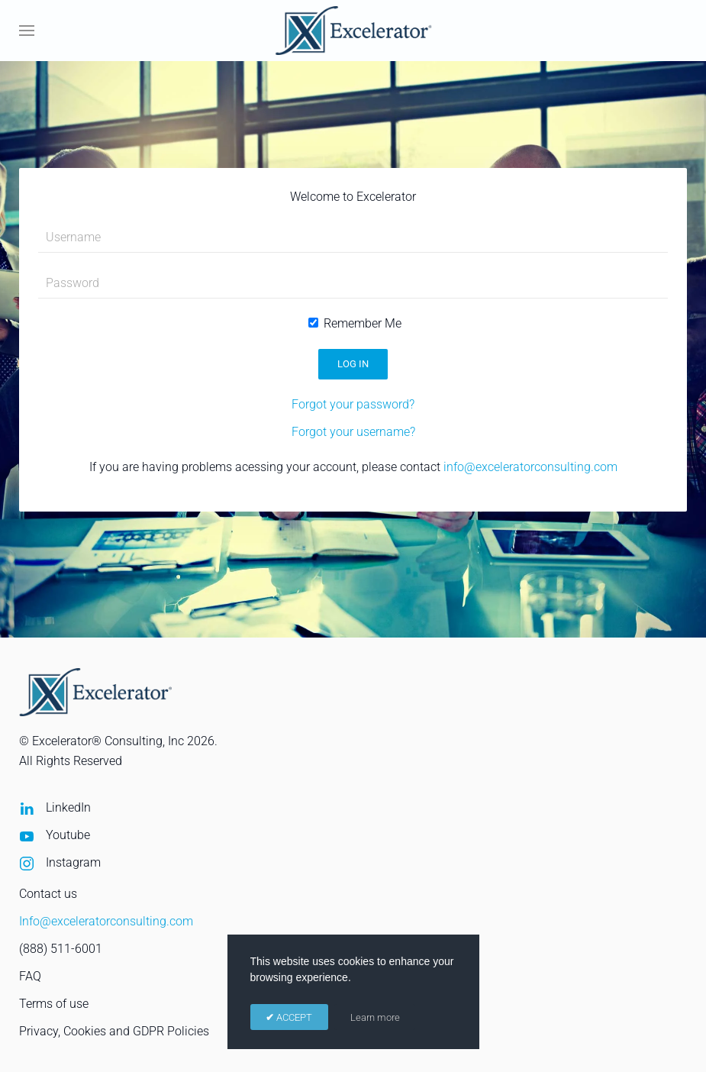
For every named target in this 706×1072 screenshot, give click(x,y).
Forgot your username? (353, 432)
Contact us (48, 893)
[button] (26, 30)
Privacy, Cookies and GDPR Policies (114, 1031)
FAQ (30, 976)
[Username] (353, 237)
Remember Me (354, 323)
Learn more (375, 1017)
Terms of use (54, 1003)
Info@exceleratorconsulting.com (106, 921)
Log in (353, 364)
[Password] (353, 283)
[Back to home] (353, 30)
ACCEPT (293, 1017)
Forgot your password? (353, 404)
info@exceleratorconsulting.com (530, 467)
